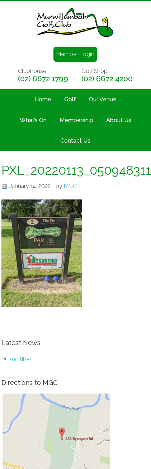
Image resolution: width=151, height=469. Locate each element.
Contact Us (75, 140)
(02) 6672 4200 (107, 78)
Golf (70, 99)
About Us (118, 120)
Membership (76, 120)
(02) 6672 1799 (43, 78)
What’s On (33, 120)
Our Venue (103, 99)
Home (42, 99)
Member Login (75, 54)
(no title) (20, 359)
